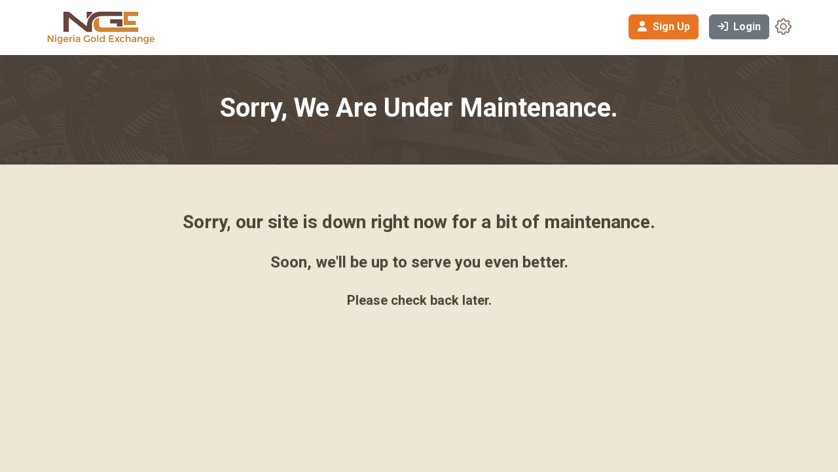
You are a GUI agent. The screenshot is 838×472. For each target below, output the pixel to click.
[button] (783, 26)
